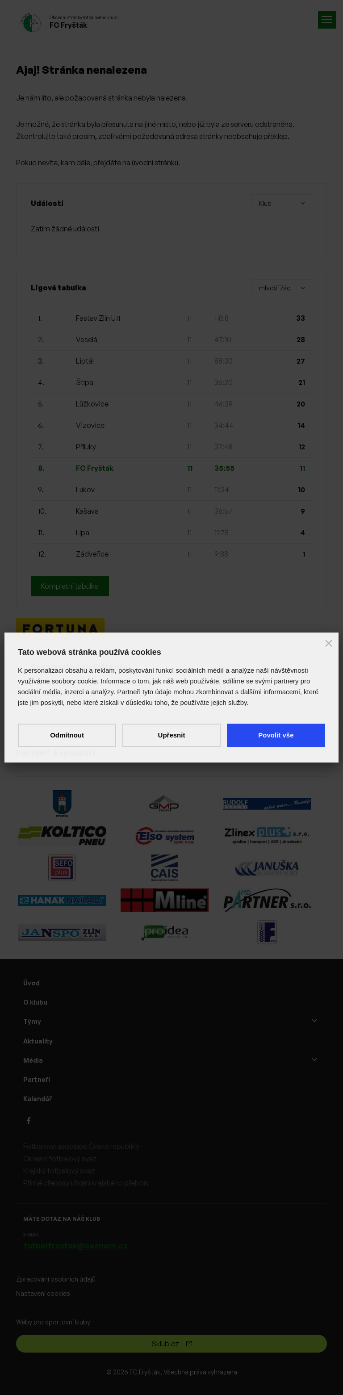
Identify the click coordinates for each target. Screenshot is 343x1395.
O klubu (35, 1002)
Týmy (32, 1021)
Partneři (36, 1079)
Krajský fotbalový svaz (59, 1170)
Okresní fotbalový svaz (60, 1158)
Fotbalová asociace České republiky (81, 1146)
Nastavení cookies (43, 1293)
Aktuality (38, 1041)
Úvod (31, 983)
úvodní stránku (155, 162)
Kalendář (37, 1098)
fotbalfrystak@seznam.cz (75, 1245)
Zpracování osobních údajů (56, 1279)
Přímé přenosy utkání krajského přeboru (86, 1182)
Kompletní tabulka (70, 586)
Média (33, 1060)
